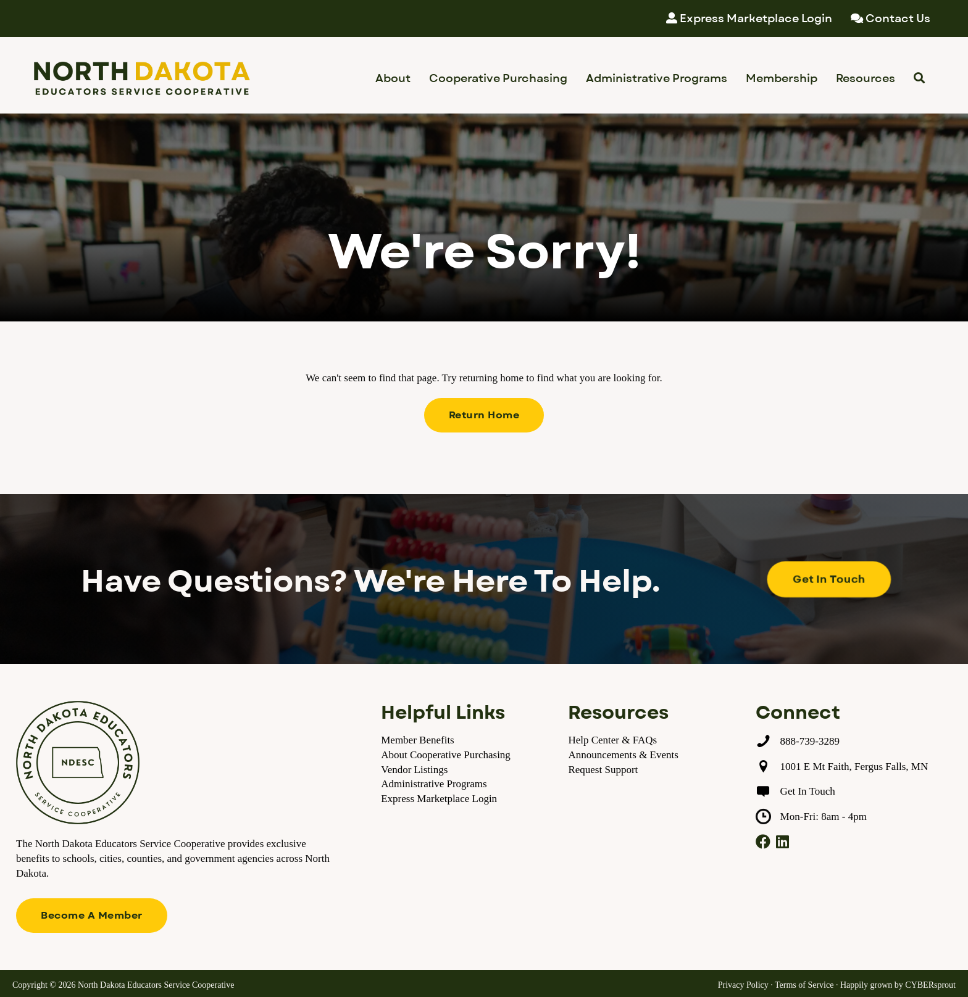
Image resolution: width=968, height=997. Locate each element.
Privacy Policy (743, 985)
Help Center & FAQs (612, 740)
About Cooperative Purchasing (446, 755)
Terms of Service (804, 985)
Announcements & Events (623, 755)
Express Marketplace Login (439, 799)
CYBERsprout (930, 985)
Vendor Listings (414, 770)
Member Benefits (417, 740)
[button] (484, 415)
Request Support (603, 770)
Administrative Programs (433, 784)
